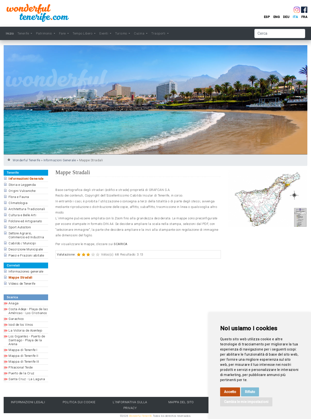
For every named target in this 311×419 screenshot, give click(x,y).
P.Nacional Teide (21, 367)
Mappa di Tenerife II (23, 356)
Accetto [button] (230, 392)
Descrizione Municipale (26, 249)
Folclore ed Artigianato (25, 221)
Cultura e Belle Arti (22, 215)
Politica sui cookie (79, 402)
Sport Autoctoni (20, 227)
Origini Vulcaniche (22, 191)
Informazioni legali (28, 402)
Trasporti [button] (158, 33)
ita (295, 17)
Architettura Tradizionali (27, 209)
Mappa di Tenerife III (24, 361)
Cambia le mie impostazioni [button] (246, 402)
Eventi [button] (104, 33)
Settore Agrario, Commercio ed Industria (26, 235)
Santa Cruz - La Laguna (27, 379)
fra (304, 17)
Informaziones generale (26, 271)
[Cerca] (279, 33)
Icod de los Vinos (21, 324)
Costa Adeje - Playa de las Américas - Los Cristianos (28, 311)
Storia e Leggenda (22, 185)
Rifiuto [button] (250, 392)
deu (286, 17)
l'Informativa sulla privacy (130, 405)
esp (267, 17)
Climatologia (18, 203)
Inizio (10, 33)
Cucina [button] (139, 33)
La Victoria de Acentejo (25, 330)
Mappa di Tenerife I (23, 350)
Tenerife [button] (23, 33)
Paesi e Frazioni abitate (26, 255)
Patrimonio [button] (44, 33)
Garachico (16, 319)
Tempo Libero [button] (83, 33)
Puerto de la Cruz (22, 373)
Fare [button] (63, 33)
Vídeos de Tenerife (22, 283)
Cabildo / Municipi (22, 243)
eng (276, 17)
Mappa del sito (181, 402)
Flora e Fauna (19, 197)
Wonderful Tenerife (26, 160)
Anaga (14, 303)
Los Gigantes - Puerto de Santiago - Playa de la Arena (27, 340)
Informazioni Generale (59, 160)
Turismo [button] (121, 33)
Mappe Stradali (20, 277)
